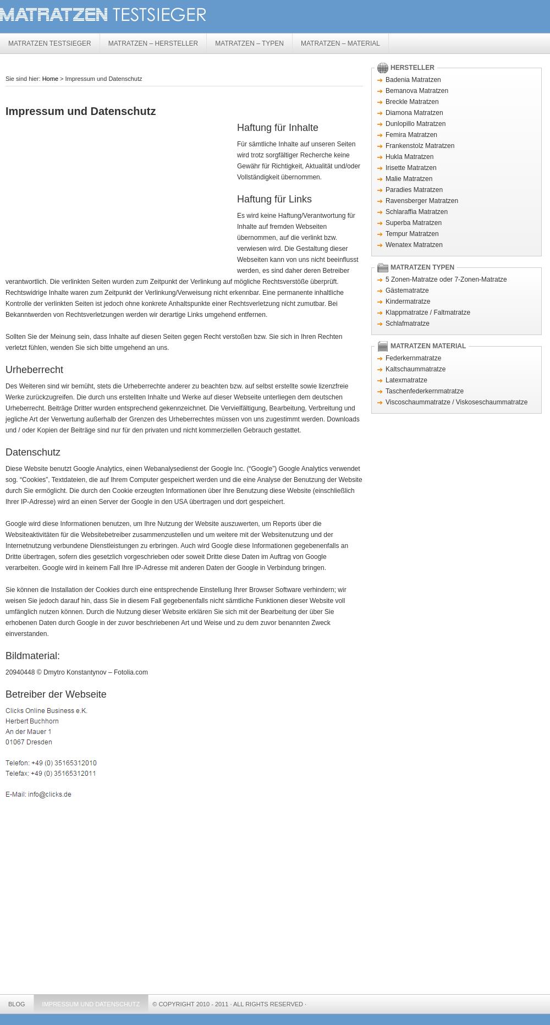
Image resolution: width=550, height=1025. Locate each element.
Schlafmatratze (408, 323)
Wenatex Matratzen (414, 245)
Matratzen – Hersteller (153, 43)
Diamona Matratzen (414, 113)
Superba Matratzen (414, 223)
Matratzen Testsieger (165, 15)
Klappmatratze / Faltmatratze (428, 312)
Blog (16, 1004)
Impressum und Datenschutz (91, 1004)
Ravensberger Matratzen (422, 201)
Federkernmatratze (413, 358)
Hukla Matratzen (409, 157)
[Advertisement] (131, 93)
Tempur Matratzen (412, 234)
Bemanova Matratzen (417, 91)
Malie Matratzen (409, 179)
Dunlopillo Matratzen (416, 124)
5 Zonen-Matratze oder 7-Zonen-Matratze (446, 279)
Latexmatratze (406, 380)
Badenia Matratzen (413, 80)
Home (50, 78)
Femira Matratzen (411, 135)
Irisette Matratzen (411, 168)
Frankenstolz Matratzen (420, 146)
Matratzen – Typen (249, 43)
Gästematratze (407, 290)
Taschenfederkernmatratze (425, 391)
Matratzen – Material (340, 43)
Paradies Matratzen (414, 190)
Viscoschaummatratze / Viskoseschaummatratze (456, 402)
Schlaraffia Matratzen (417, 212)
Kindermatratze (408, 301)
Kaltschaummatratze (416, 369)
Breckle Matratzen (412, 102)
